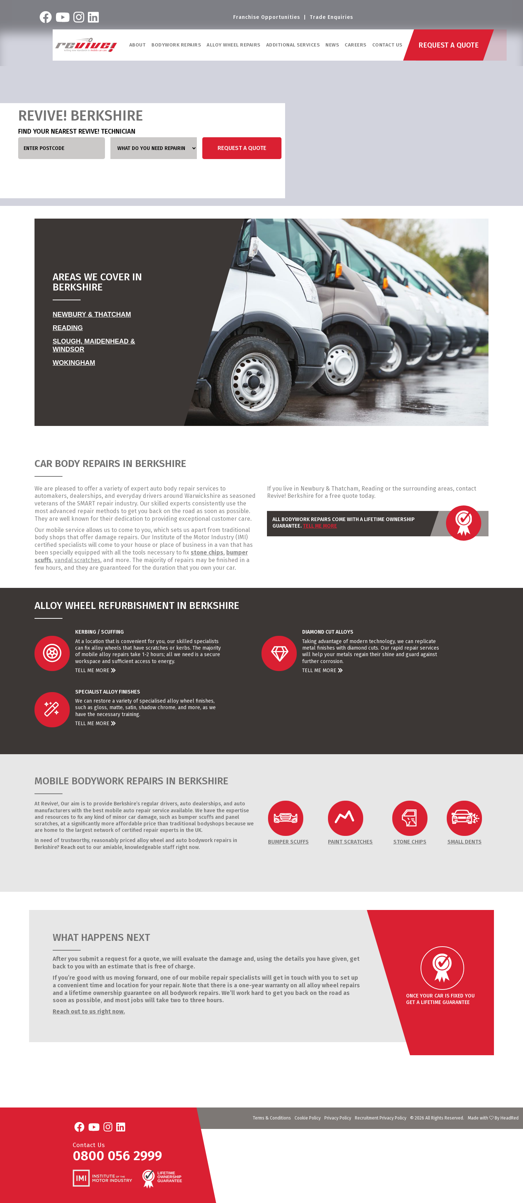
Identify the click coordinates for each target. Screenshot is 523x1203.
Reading (68, 328)
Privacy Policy (337, 1118)
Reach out (73, 847)
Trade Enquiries (331, 18)
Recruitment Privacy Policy (380, 1118)
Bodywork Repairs (176, 47)
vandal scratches (77, 560)
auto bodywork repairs (203, 840)
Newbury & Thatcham (92, 314)
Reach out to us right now (88, 1011)
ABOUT (138, 47)
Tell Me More (320, 526)
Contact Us (388, 47)
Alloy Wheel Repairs (234, 47)
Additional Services (293, 47)
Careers (356, 47)
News (332, 47)
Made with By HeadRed (493, 1118)
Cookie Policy (308, 1118)
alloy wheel (150, 840)
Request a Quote (242, 148)
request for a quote (132, 958)
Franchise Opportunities (266, 18)
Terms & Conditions (272, 1118)
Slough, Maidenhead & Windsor (94, 345)
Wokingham (74, 362)
